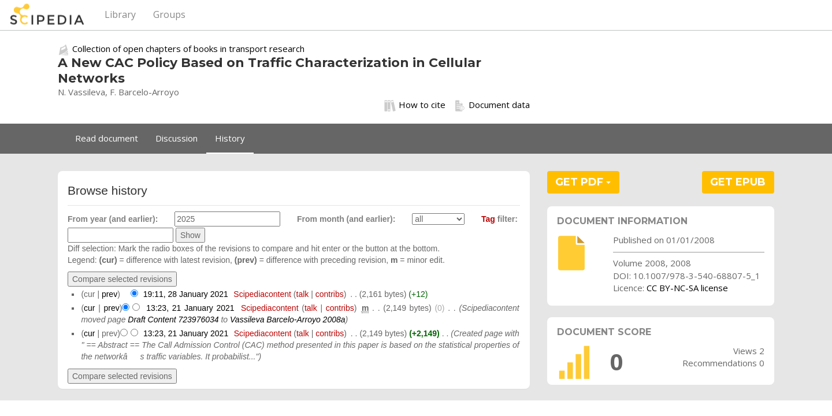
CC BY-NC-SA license (687, 288)
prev (109, 294)
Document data (492, 105)
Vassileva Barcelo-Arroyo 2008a (287, 319)
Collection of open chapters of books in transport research (188, 48)
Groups (169, 14)
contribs (329, 294)
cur (89, 308)
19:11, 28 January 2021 (185, 294)
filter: (499, 219)
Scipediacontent (262, 294)
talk (302, 294)
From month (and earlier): (346, 219)
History (230, 138)
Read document (106, 138)
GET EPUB (738, 182)
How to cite (414, 105)
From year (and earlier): (113, 219)
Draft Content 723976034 (173, 319)
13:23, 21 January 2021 (190, 308)
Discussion (176, 138)
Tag (488, 219)
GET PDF (583, 182)
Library (120, 14)
